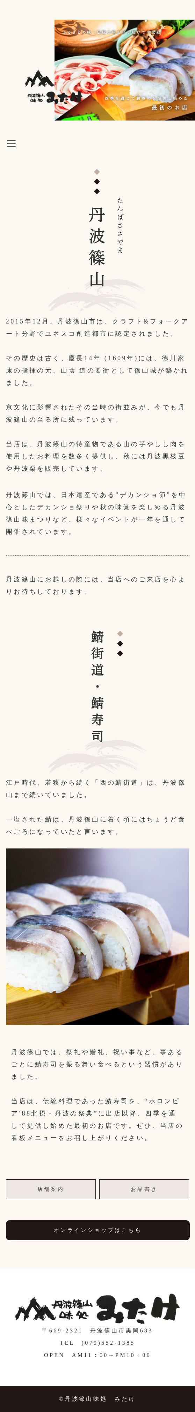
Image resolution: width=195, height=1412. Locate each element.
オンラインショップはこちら (98, 1230)
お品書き (144, 1189)
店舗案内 (51, 1189)
